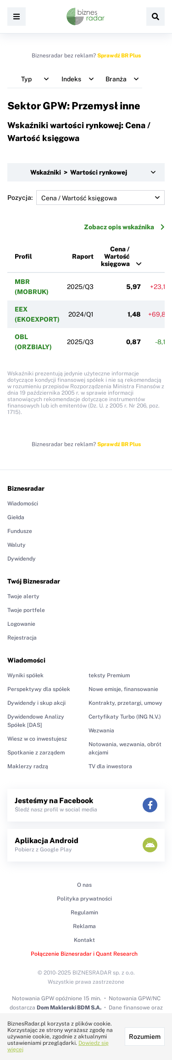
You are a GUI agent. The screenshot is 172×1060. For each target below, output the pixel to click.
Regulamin (84, 912)
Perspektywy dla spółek (38, 689)
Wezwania (101, 730)
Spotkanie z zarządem (36, 752)
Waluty (16, 545)
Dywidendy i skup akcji (36, 703)
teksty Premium (109, 675)
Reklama (84, 926)
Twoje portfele (26, 610)
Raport (83, 256)
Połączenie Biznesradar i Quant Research (84, 954)
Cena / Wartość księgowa (115, 256)
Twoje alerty (23, 596)
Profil (23, 256)
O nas (84, 885)
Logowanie (21, 624)
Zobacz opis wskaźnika (124, 227)
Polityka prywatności (84, 899)
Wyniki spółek (25, 675)
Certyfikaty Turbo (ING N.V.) (125, 717)
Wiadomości (22, 503)
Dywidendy (21, 559)
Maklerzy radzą (27, 766)
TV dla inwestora (110, 766)
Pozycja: (86, 197)
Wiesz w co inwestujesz (37, 739)
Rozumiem (145, 1036)
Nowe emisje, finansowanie (123, 689)
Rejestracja (22, 638)
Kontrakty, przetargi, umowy (125, 703)
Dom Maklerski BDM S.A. (69, 1007)
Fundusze (19, 531)
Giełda (15, 517)
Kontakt (84, 940)
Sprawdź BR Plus (119, 55)
